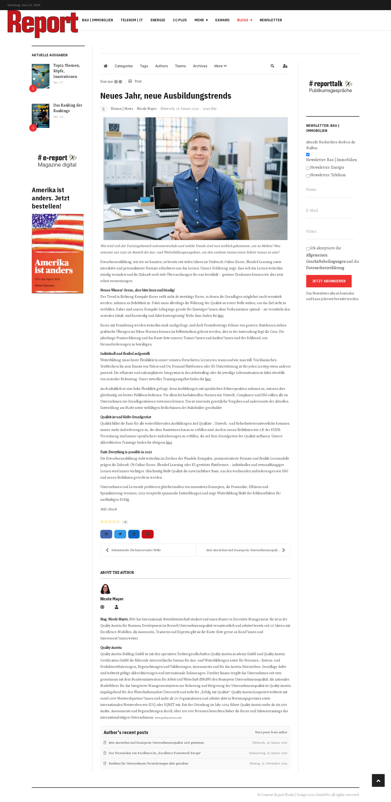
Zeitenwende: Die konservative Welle (133, 550)
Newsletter (271, 20)
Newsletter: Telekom (328, 175)
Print (138, 81)
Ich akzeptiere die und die (332, 258)
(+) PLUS (180, 20)
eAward (222, 20)
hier (220, 315)
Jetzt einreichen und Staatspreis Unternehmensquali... (245, 550)
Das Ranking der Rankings (67, 108)
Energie (158, 20)
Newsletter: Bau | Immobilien (331, 160)
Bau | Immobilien (97, 20)
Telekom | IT (132, 20)
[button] (220, 66)
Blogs (242, 20)
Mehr (199, 20)
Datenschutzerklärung (325, 268)
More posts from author (271, 732)
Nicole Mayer (147, 108)
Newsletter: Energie (327, 167)
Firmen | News (122, 109)
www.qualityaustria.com (168, 717)
